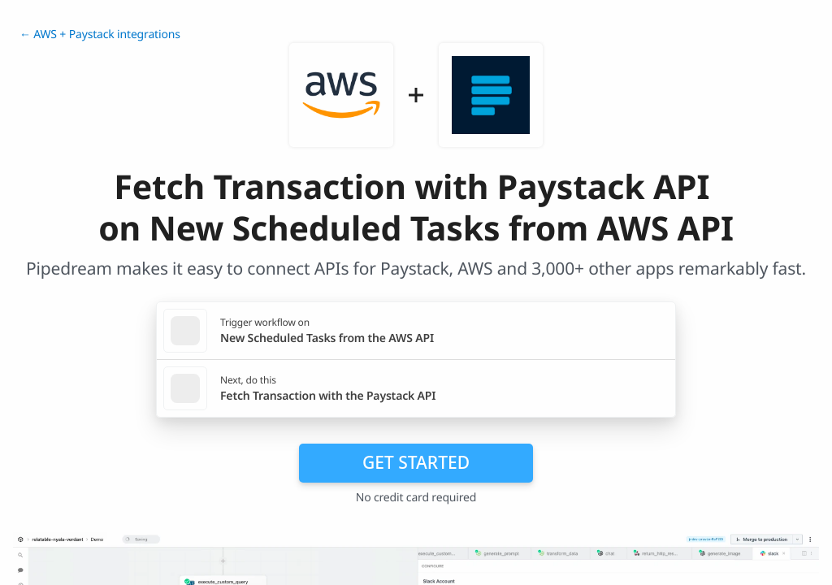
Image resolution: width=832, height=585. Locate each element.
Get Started (416, 462)
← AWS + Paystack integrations (100, 34)
